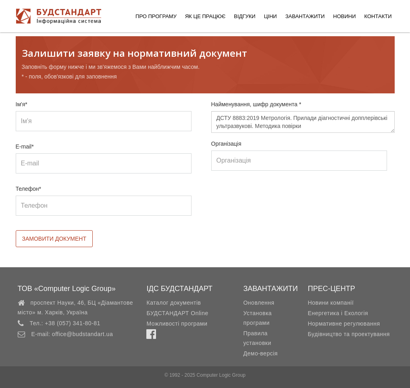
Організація (226, 143)
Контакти (378, 16)
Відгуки (244, 16)
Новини (344, 16)
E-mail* (25, 146)
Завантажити (305, 16)
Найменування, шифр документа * (256, 104)
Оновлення (258, 302)
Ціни (270, 16)
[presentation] (272, 201)
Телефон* (29, 189)
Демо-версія (260, 353)
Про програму (156, 16)
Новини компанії (331, 302)
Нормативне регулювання (344, 323)
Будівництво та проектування (348, 334)
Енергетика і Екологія (338, 313)
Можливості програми (176, 323)
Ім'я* (21, 104)
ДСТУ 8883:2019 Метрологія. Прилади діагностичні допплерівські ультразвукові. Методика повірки (303, 122)
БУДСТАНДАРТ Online (177, 313)
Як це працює (205, 16)
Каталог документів (173, 302)
